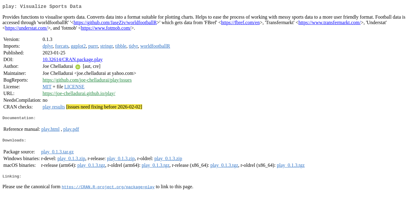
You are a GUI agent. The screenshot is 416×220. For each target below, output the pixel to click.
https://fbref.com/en (240, 23)
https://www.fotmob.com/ (106, 29)
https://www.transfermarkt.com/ (329, 23)
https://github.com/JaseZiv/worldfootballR (115, 23)
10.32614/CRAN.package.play (72, 60)
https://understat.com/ (26, 29)
